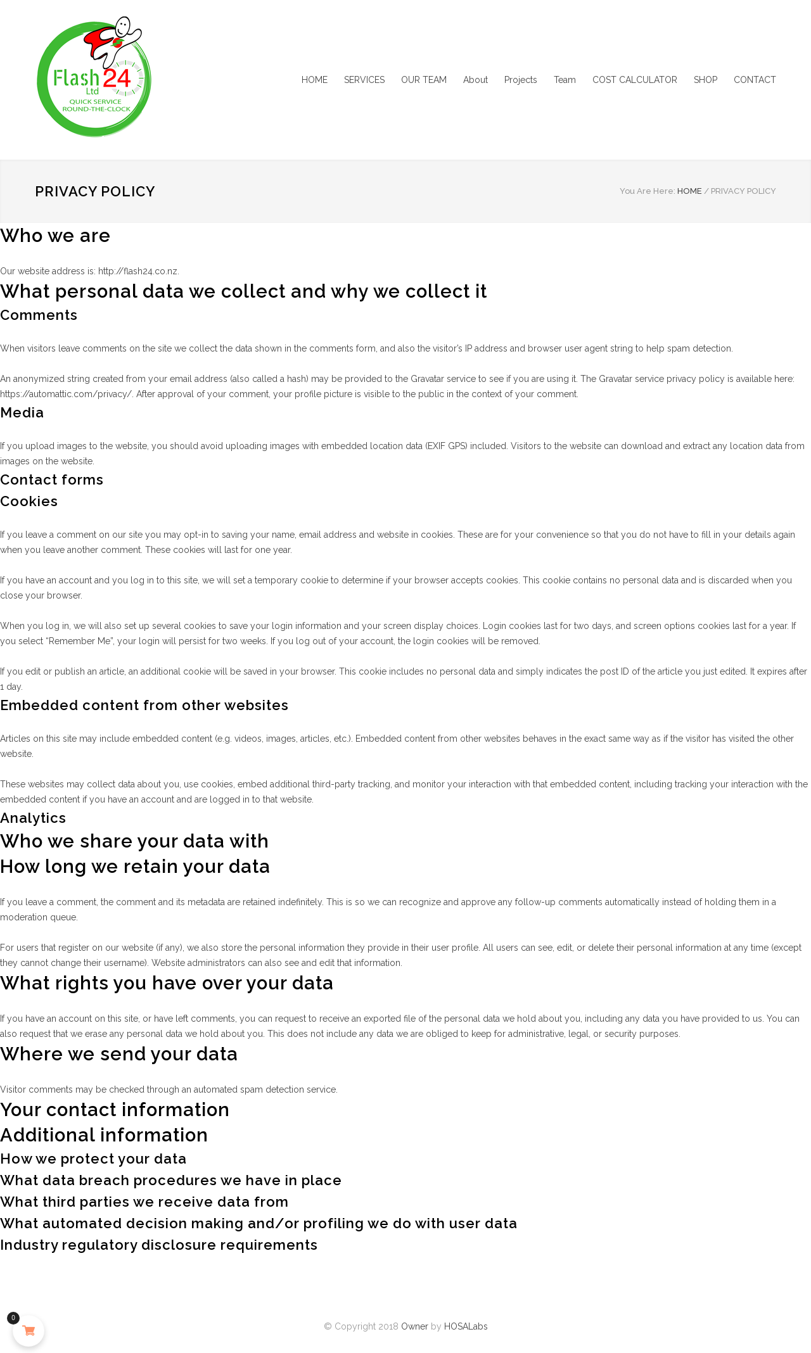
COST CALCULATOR (634, 80)
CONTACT (755, 80)
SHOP (705, 80)
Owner (414, 1326)
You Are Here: (647, 191)
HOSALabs (466, 1326)
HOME (315, 80)
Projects (520, 80)
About (475, 80)
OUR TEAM (424, 80)
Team (565, 80)
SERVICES (364, 80)
